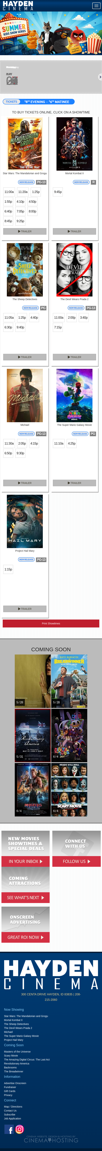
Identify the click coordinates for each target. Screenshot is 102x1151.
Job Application (12, 1118)
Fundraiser (10, 1087)
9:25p (20, 221)
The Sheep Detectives (16, 1024)
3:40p (83, 317)
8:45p (8, 221)
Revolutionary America (16, 1063)
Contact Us (10, 1110)
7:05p (20, 211)
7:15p (58, 327)
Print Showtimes (51, 623)
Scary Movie (11, 1055)
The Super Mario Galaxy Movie (21, 1035)
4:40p (34, 317)
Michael (8, 1032)
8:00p (32, 211)
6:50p (8, 453)
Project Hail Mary (13, 1039)
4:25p (71, 443)
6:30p (8, 327)
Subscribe (9, 1114)
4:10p (20, 201)
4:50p (32, 201)
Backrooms (10, 1067)
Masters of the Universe (17, 1051)
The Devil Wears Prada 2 (18, 1028)
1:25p (35, 192)
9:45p (58, 192)
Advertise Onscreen (15, 1083)
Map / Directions (13, 1106)
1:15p (8, 569)
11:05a (9, 317)
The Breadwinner (13, 1071)
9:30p (20, 453)
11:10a (58, 443)
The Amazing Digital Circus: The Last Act (27, 1059)
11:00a (9, 192)
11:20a (23, 192)
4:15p (34, 443)
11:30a (9, 443)
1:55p (8, 201)
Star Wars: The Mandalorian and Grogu (26, 1016)
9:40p (20, 327)
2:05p (22, 443)
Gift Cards (9, 1091)
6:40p (8, 211)
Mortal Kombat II (13, 1020)
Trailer (25, 231)
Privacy (8, 1095)
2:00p (71, 317)
